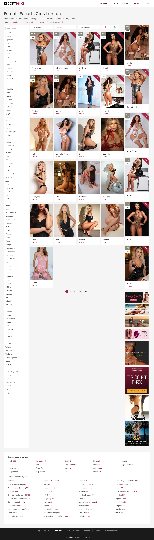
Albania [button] (8, 33)
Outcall (12, 464)
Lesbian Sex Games (88, 502)
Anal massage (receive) (18, 488)
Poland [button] (8, 301)
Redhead (97, 468)
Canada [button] (8, 75)
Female (41, 461)
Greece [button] (8, 142)
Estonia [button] (8, 117)
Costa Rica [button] (9, 93)
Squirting (120, 495)
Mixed (96, 461)
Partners (87, 531)
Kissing (83, 491)
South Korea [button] (10, 386)
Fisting (48, 502)
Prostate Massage (123, 484)
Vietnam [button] (8, 375)
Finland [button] (8, 124)
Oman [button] (7, 280)
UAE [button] (7, 368)
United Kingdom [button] (11, 372)
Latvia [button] (7, 206)
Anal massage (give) (17, 484)
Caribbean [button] (9, 78)
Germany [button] (8, 107)
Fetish (47, 495)
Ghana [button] (7, 139)
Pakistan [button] (8, 287)
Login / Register (121, 3)
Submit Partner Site (73, 531)
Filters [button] (104, 3)
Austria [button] (8, 283)
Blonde (97, 471)
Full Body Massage (52, 512)
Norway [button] (8, 266)
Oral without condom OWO (19, 498)
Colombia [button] (9, 89)
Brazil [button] (7, 64)
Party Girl (84, 512)
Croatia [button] (8, 202)
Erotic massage (51, 488)
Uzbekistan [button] (9, 276)
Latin (68, 471)
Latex (82, 498)
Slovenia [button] (8, 333)
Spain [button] (7, 340)
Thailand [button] (8, 354)
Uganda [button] (8, 269)
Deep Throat (14, 512)
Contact (97, 531)
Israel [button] (7, 167)
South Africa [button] (10, 382)
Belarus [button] (8, 379)
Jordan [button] (8, 184)
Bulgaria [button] (8, 68)
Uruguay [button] (8, 365)
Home (6, 22)
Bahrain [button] (8, 54)
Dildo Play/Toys (15, 516)
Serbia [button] (7, 326)
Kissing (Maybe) (86, 495)
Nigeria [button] (8, 262)
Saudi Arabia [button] (10, 319)
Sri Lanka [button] (9, 343)
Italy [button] (7, 170)
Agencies (47, 531)
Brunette (126, 461)
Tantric (119, 512)
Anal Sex (13, 491)
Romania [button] (8, 312)
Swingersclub (121, 505)
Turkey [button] (8, 361)
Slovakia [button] (8, 336)
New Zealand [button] (10, 259)
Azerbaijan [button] (9, 50)
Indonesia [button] (9, 163)
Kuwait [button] (8, 199)
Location (15, 22)
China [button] (7, 85)
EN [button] (137, 3)
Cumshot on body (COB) (18, 509)
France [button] (8, 128)
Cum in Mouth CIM (16, 502)
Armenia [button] (8, 43)
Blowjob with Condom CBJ (19, 495)
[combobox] (16, 29)
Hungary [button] (8, 149)
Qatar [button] (7, 308)
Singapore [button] (9, 329)
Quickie (119, 488)
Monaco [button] (8, 241)
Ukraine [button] (8, 273)
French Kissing (51, 509)
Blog (38, 531)
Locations (58, 531)
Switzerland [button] (9, 393)
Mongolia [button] (9, 245)
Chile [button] (7, 82)
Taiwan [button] (8, 347)
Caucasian (71, 464)
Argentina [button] (9, 40)
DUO (47, 484)
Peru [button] (7, 297)
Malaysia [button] (8, 223)
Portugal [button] (8, 305)
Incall (12, 461)
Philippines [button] (9, 121)
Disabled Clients (51, 481)
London (42, 22)
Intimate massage (87, 484)
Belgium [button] (8, 57)
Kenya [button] (7, 195)
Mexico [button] (8, 234)
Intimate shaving (87, 488)
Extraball (49, 491)
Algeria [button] (8, 36)
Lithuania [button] (9, 216)
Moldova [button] (8, 237)
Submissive (121, 502)
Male (38, 464)
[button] (147, 3)
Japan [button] (7, 181)
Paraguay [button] (8, 294)
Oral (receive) (85, 509)
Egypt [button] (7, 114)
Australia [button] (8, 47)
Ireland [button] (8, 153)
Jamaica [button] (8, 177)
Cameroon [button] (9, 188)
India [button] (7, 160)
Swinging (120, 509)
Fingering (49, 498)
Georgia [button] (8, 135)
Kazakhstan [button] (9, 191)
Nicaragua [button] (9, 255)
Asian (68, 468)
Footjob (48, 505)
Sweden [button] (8, 389)
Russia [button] (8, 315)
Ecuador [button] (8, 110)
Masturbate (85, 505)
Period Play (84, 516)
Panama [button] (8, 290)
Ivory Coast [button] (9, 174)
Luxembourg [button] (10, 220)
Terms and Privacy (111, 531)
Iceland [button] (8, 156)
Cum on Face (14, 505)
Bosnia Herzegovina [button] (13, 61)
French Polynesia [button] (11, 131)
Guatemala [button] (9, 146)
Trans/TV (40, 468)
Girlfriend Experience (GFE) (56, 516)
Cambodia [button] (9, 71)
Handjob (83, 481)
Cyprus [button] (8, 96)
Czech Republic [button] (11, 358)
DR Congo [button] (9, 103)
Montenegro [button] (10, 248)
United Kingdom (29, 22)
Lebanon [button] (8, 209)
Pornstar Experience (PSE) (126, 481)
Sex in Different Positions (126, 491)
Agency (12, 468)
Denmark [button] (9, 100)
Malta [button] (7, 227)
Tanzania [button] (8, 351)
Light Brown (127, 464)
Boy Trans (40, 471)
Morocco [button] (8, 230)
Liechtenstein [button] (10, 213)
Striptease (120, 498)
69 (11, 481)
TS (123, 468)
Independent (14, 471)
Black (68, 461)
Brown (97, 464)
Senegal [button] (8, 322)
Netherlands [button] (10, 252)
